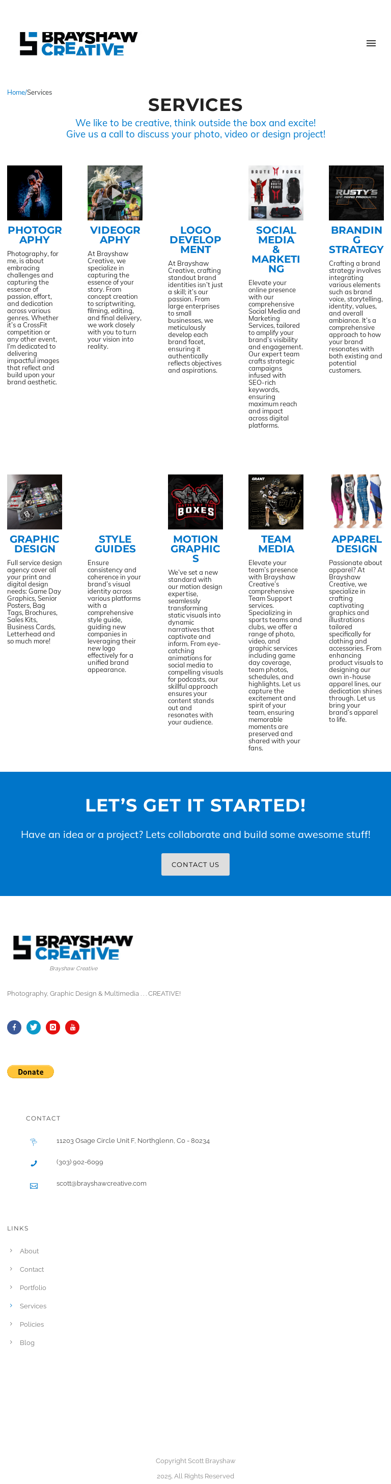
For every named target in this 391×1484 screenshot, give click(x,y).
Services (33, 1306)
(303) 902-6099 (80, 1162)
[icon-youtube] (75, 1027)
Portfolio (33, 1288)
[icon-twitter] (36, 1027)
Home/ (17, 92)
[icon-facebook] (16, 1027)
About (29, 1251)
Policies (32, 1324)
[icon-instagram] (55, 1027)
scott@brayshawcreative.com (102, 1183)
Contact (32, 1269)
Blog (27, 1343)
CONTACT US (195, 864)
